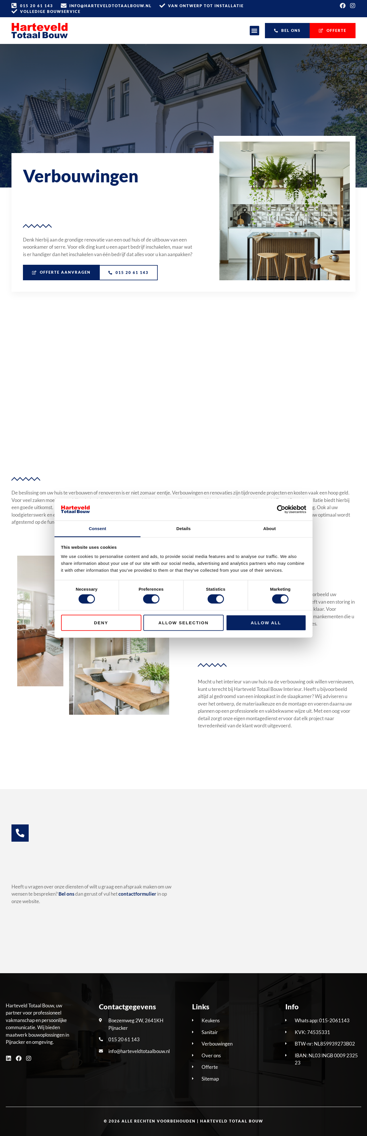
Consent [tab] (97, 528)
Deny (101, 622)
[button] (254, 30)
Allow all (266, 622)
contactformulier (137, 894)
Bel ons (66, 894)
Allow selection (184, 622)
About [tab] (269, 528)
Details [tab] (183, 528)
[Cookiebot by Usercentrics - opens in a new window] (281, 509)
